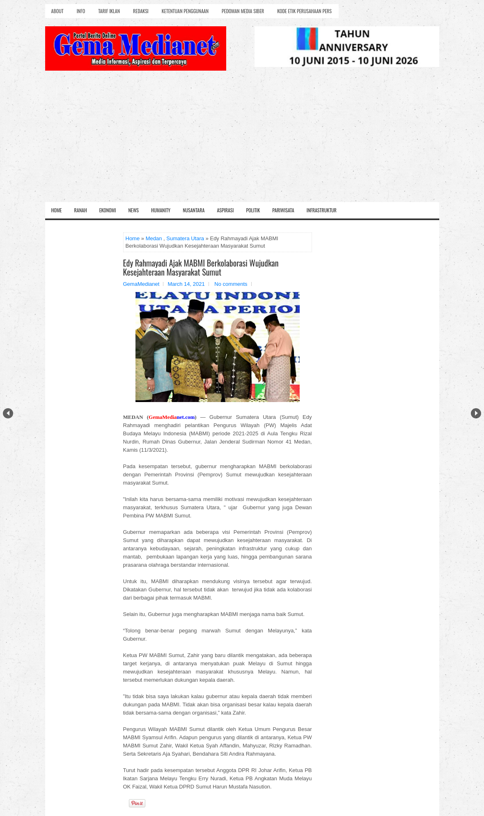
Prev (8, 413)
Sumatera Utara (185, 238)
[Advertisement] (242, 140)
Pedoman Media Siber (243, 10)
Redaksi (141, 10)
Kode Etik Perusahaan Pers (304, 10)
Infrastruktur (322, 210)
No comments (230, 284)
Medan (154, 238)
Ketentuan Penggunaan (185, 10)
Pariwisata (283, 210)
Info (81, 10)
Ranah (80, 210)
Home (56, 210)
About (57, 10)
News (133, 210)
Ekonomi (107, 210)
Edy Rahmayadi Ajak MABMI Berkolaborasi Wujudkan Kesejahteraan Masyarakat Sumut (201, 267)
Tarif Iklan (109, 10)
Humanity (160, 210)
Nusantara (193, 210)
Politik (253, 210)
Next (476, 413)
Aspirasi (225, 210)
